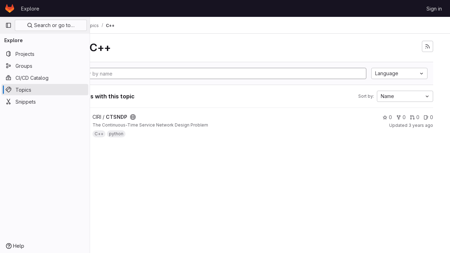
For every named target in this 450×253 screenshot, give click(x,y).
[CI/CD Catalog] (44, 77)
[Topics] (44, 89)
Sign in (434, 9)
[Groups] (44, 65)
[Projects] (44, 53)
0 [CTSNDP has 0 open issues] (428, 117)
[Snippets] (44, 101)
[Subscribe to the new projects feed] (427, 46)
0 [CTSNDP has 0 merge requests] (414, 117)
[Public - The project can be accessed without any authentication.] (170, 117)
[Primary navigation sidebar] (8, 25)
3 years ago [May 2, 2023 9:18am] (421, 125)
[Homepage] (9, 8)
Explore (30, 9)
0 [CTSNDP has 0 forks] (401, 117)
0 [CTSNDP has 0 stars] (387, 117)
